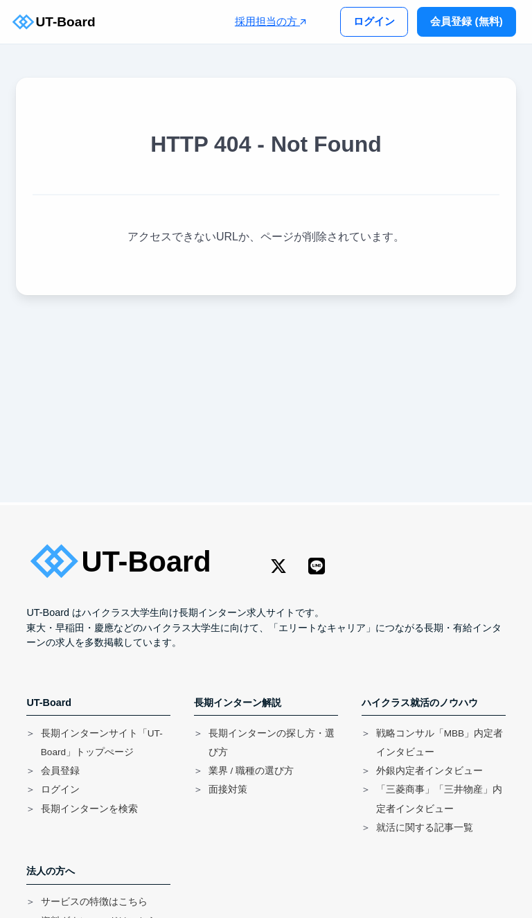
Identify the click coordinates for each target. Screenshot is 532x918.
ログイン (374, 21)
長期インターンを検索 (89, 809)
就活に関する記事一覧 (424, 827)
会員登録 (60, 771)
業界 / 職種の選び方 (251, 771)
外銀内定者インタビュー (429, 771)
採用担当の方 (270, 21)
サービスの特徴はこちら (94, 902)
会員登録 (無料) (466, 21)
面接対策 (228, 789)
